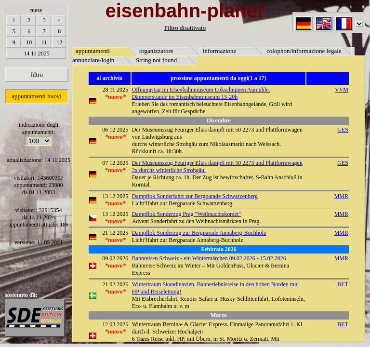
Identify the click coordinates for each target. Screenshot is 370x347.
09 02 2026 (115, 258)
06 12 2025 (115, 129)
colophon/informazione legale (304, 50)
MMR (341, 196)
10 (29, 42)
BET (342, 284)
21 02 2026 (115, 284)
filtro (36, 74)
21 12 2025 (115, 232)
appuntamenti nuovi (37, 96)
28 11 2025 (116, 89)
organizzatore (156, 50)
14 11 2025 (37, 53)
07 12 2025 (115, 163)
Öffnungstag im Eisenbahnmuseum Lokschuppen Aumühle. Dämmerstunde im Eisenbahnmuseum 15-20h (201, 93)
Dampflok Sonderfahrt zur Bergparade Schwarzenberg (195, 196)
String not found (156, 60)
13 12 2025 (115, 196)
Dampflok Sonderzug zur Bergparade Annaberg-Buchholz (199, 232)
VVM (341, 89)
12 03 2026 (115, 324)
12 (59, 42)
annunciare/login (93, 60)
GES (342, 129)
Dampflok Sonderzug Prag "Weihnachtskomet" (186, 214)
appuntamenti (93, 50)
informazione (219, 50)
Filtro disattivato (185, 27)
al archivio (109, 78)
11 (44, 42)
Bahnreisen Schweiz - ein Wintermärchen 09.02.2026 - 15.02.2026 (209, 258)
